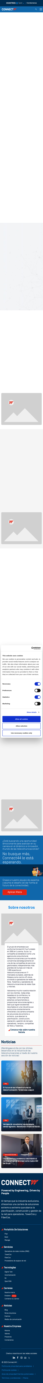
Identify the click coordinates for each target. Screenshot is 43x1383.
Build (6, 1237)
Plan (6, 1234)
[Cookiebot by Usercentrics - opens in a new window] (31, 648)
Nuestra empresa (11, 1326)
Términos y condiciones (11, 1378)
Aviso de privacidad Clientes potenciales (18, 1374)
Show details (32, 712)
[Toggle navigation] (41, 9)
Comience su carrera (12, 1299)
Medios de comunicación (13, 1319)
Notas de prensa (10, 1313)
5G (5, 1278)
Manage (7, 1240)
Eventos (7, 1316)
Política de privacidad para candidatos (17, 1366)
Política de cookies (9, 1370)
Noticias (6, 1306)
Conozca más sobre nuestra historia (21, 1031)
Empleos (11, 1296)
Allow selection (21, 726)
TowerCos (8, 1254)
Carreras (6, 1288)
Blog (6, 1310)
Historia (7, 1330)
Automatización (10, 1275)
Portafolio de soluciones (14, 1230)
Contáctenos (32, 3)
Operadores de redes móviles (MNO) (17, 1251)
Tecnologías (8, 1268)
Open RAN (8, 1281)
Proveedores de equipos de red (15, 1261)
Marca (25, 1378)
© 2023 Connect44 (9, 1362)
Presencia (8, 1337)
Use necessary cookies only (21, 733)
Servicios (7, 1247)
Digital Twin (9, 1272)
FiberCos (8, 1257)
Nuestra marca (10, 1292)
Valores (7, 1333)
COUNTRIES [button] (14, 3)
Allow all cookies (21, 719)
